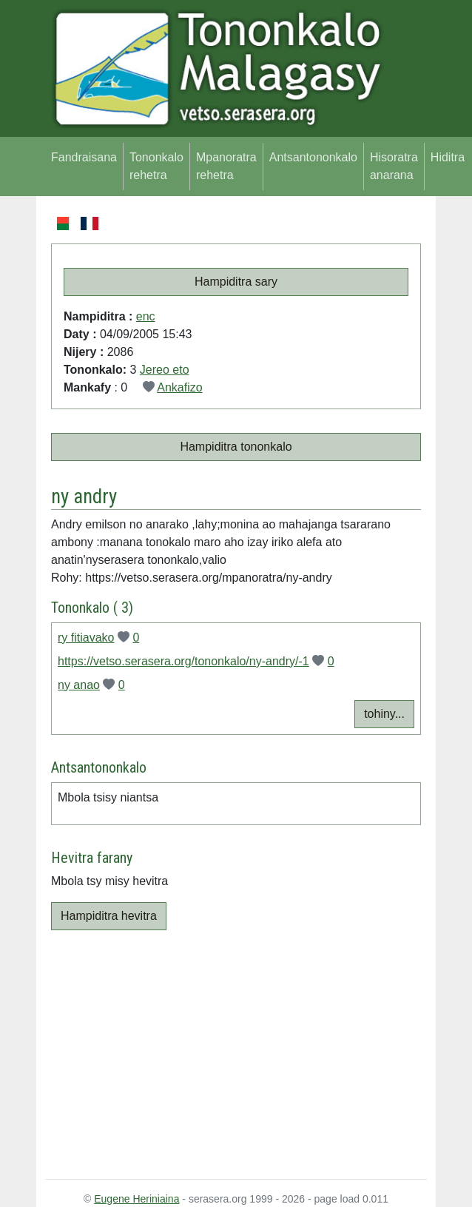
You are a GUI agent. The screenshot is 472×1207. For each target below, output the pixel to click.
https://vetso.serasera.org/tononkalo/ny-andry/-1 (183, 661)
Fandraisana (84, 157)
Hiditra (448, 157)
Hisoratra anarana (394, 166)
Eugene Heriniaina (136, 1199)
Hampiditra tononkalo (235, 446)
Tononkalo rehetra (156, 166)
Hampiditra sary (236, 281)
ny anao (79, 685)
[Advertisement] (236, 1051)
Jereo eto (164, 369)
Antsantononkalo (313, 157)
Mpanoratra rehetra (226, 166)
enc (145, 316)
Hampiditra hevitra (109, 916)
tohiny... (384, 713)
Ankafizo (179, 387)
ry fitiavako (86, 637)
